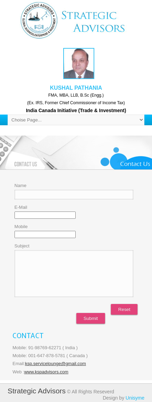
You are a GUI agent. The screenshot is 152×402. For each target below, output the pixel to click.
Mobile (21, 226)
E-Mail (21, 207)
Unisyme (135, 398)
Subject (22, 245)
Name (21, 185)
